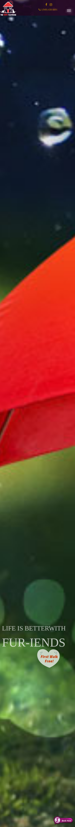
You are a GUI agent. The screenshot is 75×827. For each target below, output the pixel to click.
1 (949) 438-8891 (48, 12)
